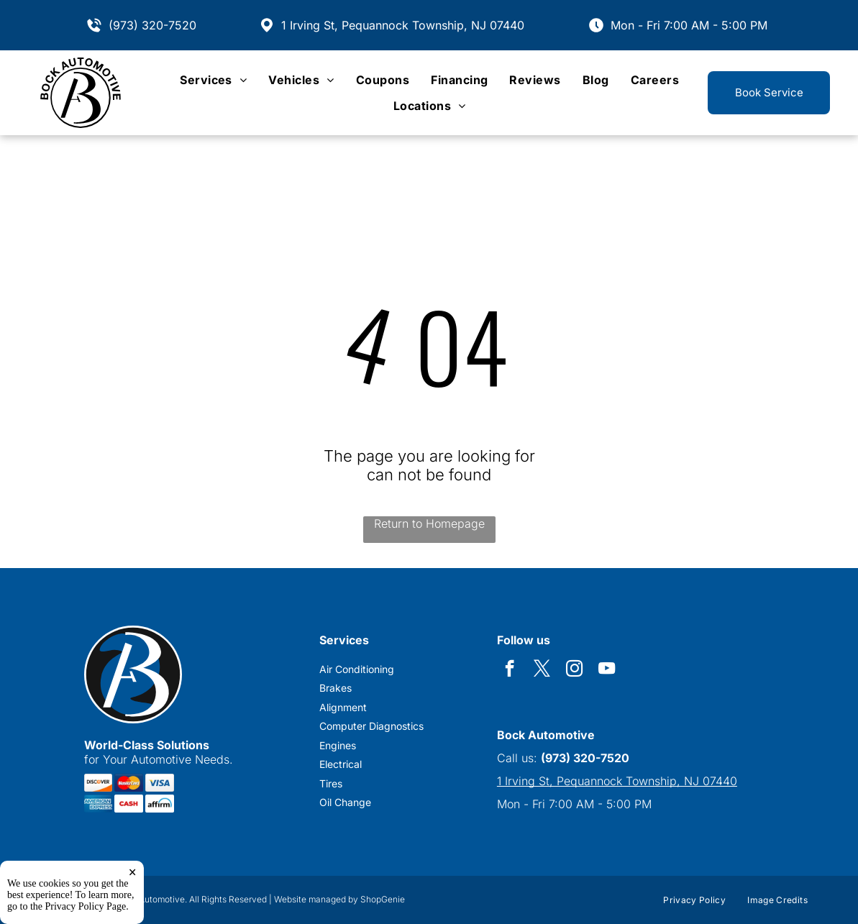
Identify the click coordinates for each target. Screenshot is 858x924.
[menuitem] (213, 80)
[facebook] (509, 670)
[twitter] (541, 670)
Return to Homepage (429, 523)
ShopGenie (382, 899)
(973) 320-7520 (152, 25)
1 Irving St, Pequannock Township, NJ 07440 (402, 25)
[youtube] (606, 670)
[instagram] (574, 670)
